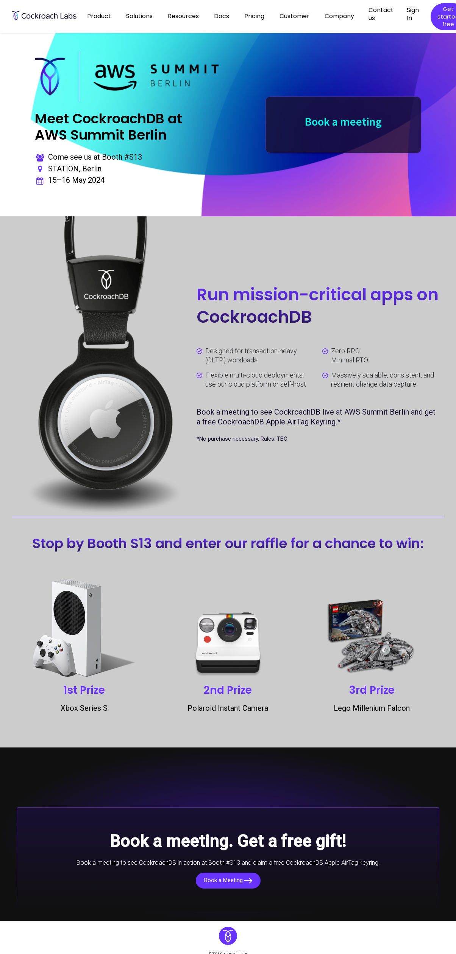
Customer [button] (294, 16)
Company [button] (339, 16)
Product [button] (99, 16)
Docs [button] (221, 16)
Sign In (413, 14)
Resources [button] (183, 16)
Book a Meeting (228, 880)
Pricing (254, 16)
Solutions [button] (139, 16)
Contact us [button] (381, 14)
